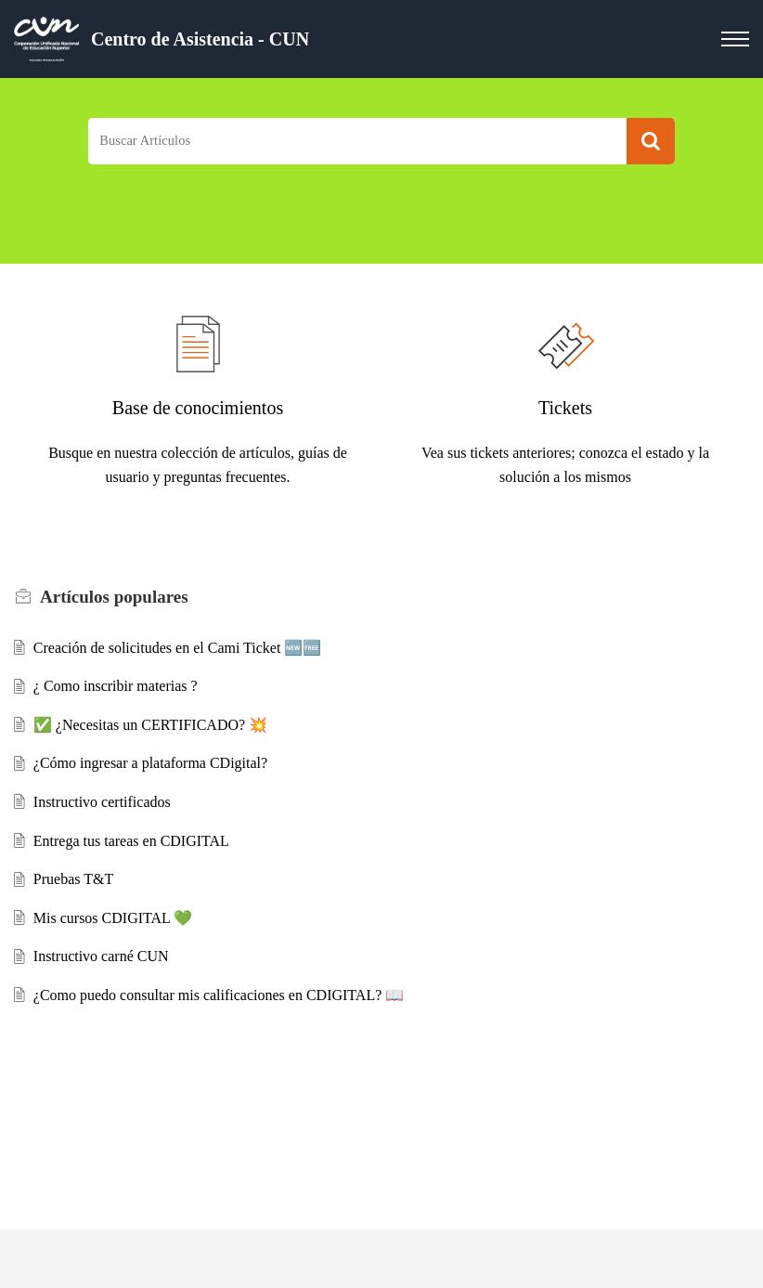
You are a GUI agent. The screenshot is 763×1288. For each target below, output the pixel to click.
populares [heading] (114, 596)
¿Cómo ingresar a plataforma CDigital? (150, 763)
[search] (357, 141)
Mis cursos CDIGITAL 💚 (112, 918)
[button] (651, 141)
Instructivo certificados (102, 802)
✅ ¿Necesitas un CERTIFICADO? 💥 (150, 725)
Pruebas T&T (73, 879)
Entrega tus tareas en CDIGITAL (131, 841)
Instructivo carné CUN (101, 956)
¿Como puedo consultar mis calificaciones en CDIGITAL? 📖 (219, 995)
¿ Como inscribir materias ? (115, 686)
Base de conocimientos (197, 407)
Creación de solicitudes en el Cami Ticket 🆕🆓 (177, 648)
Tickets (565, 407)
